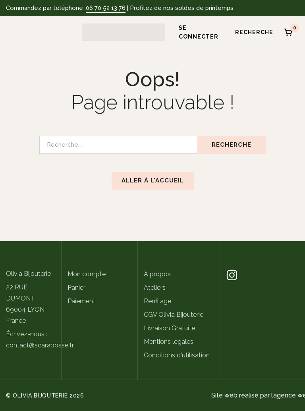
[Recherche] (251, 32)
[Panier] (289, 32)
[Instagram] (232, 275)
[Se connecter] (196, 32)
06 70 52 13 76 (105, 8)
